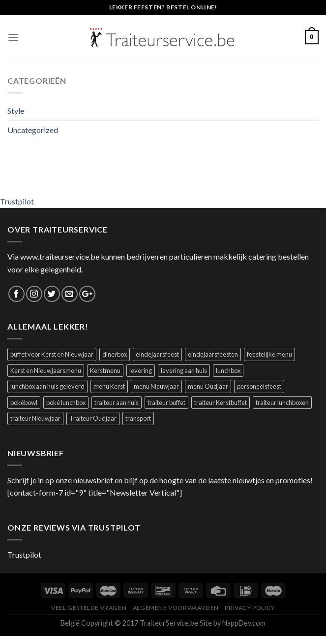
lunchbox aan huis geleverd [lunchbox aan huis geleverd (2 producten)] (47, 386)
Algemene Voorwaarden (176, 607)
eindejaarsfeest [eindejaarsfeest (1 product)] (157, 354)
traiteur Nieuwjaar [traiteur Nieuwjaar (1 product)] (35, 418)
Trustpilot (17, 201)
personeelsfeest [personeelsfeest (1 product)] (259, 386)
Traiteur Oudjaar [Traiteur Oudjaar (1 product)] (93, 418)
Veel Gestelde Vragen (88, 607)
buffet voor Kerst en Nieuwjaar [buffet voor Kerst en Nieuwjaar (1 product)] (51, 354)
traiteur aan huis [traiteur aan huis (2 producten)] (116, 402)
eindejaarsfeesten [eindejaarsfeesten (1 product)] (213, 354)
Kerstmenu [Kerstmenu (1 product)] (105, 370)
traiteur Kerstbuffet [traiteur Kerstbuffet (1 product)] (220, 402)
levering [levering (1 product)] (140, 370)
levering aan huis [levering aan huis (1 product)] (184, 370)
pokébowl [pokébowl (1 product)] (23, 402)
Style (15, 110)
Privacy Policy (250, 607)
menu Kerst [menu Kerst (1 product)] (109, 386)
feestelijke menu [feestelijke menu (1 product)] (269, 354)
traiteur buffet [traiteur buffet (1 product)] (166, 402)
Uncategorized (32, 129)
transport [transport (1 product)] (138, 418)
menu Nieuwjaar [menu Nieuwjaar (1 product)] (156, 386)
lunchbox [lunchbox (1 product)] (228, 370)
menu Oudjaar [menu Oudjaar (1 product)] (208, 386)
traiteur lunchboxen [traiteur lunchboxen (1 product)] (282, 402)
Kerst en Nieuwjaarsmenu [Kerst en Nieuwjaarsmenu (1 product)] (45, 370)
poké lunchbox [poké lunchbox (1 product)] (66, 402)
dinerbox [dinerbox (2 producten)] (114, 354)
